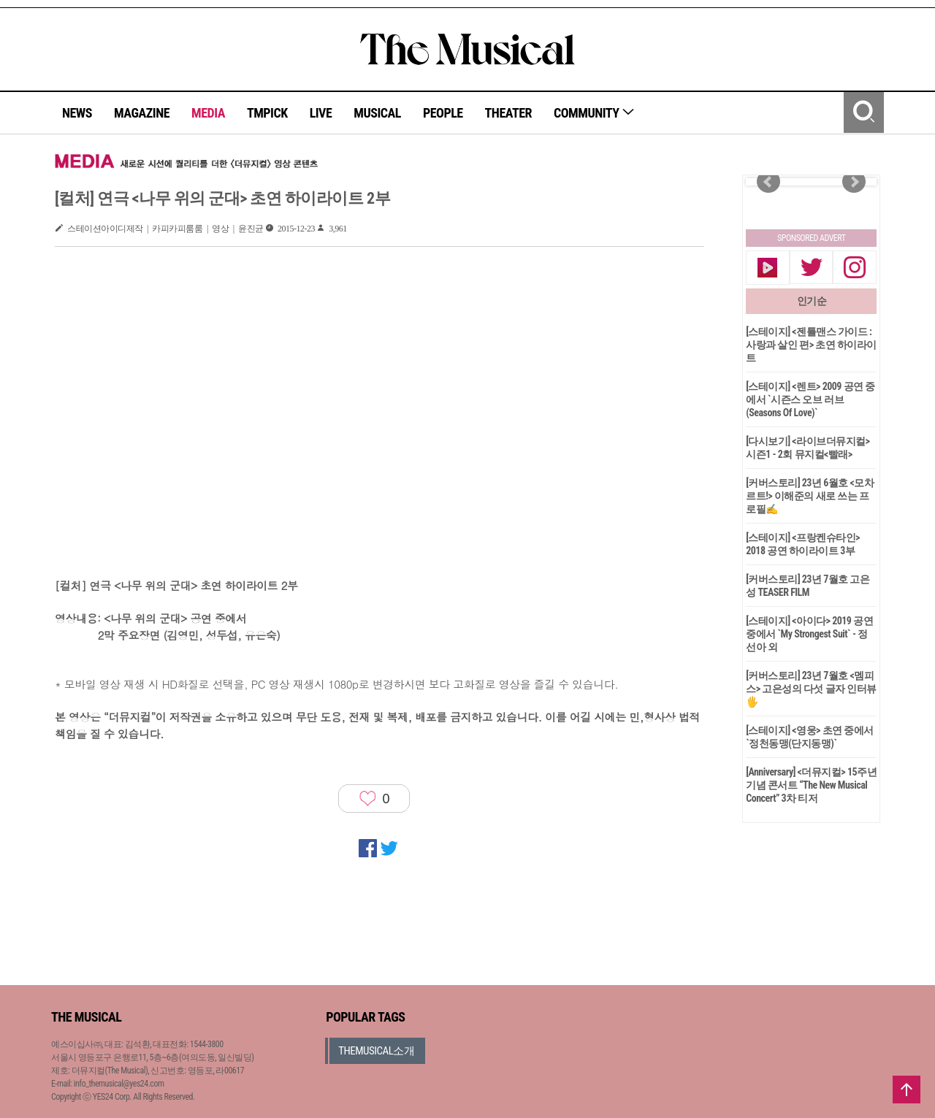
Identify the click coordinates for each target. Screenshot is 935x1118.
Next (854, 182)
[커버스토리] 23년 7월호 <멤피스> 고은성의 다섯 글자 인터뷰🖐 (811, 689)
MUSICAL (377, 112)
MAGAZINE (141, 112)
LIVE (321, 112)
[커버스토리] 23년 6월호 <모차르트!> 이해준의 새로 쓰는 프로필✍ (810, 496)
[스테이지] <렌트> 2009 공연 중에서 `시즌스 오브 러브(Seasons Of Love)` (810, 399)
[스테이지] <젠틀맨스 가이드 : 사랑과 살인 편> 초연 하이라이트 (811, 345)
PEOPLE (443, 112)
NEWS (77, 112)
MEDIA (208, 112)
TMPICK (267, 112)
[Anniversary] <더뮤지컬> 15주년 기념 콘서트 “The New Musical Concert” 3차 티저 (811, 785)
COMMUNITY (594, 112)
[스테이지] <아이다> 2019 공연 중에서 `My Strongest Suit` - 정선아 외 (809, 634)
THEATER (508, 112)
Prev (768, 182)
